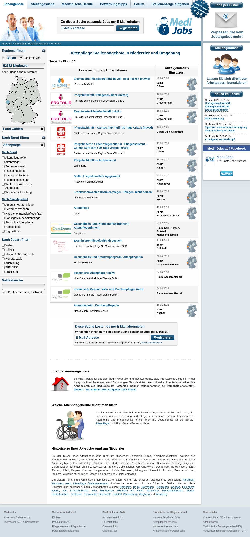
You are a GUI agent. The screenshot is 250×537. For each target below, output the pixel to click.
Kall (64, 490)
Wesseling (162, 494)
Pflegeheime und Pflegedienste (69, 526)
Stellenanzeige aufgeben (170, 4)
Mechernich (107, 490)
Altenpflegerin (210, 522)
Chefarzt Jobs (109, 530)
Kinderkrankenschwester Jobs (169, 530)
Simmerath (104, 494)
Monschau (153, 490)
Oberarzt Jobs (110, 526)
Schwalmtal (90, 494)
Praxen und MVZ (61, 522)
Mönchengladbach (172, 490)
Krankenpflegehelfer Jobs (166, 517)
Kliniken (56, 517)
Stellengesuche (42, 4)
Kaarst (55, 490)
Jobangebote (14, 4)
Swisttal (117, 494)
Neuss (190, 490)
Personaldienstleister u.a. (65, 530)
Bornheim (125, 486)
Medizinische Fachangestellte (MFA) (222, 526)
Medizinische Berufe (77, 4)
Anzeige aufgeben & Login (18, 517)
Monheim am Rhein (130, 490)
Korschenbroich (79, 490)
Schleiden (76, 494)
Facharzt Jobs (110, 522)
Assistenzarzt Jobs (112, 517)
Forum (139, 4)
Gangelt (175, 486)
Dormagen (147, 486)
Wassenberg (130, 494)
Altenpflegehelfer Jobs (165, 522)
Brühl (136, 486)
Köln (94, 490)
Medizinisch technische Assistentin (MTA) (225, 530)
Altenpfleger (103, 423)
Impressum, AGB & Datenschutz (21, 522)
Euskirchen (162, 486)
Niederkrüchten (60, 494)
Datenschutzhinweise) (152, 342)
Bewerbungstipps (113, 4)
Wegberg (144, 494)
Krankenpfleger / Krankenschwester (222, 517)
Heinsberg (188, 486)
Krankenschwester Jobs (165, 526)
